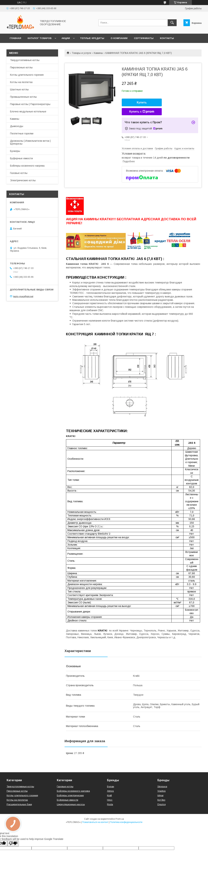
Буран (110, 786)
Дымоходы (16, 126)
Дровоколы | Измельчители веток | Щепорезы (30, 142)
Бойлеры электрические (70, 795)
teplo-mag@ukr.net (23, 296)
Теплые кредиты (92, 38)
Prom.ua (119, 819)
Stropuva (162, 786)
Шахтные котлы (19, 89)
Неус (109, 800)
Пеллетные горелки (21, 133)
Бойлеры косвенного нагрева (27, 165)
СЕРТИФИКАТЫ (143, 38)
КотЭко (161, 800)
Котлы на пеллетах (21, 82)
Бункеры (15, 151)
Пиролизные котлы (21, 67)
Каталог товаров (39, 38)
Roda (110, 804)
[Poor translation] (13, 843)
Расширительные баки (19, 804)
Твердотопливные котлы (24, 60)
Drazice (161, 804)
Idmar (160, 795)
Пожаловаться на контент (95, 822)
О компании (119, 38)
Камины (98, 53)
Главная (15, 38)
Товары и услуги (81, 53)
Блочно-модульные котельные (28, 111)
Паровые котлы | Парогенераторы (30, 104)
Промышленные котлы (23, 96)
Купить (142, 102)
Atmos (110, 791)
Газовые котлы (18, 173)
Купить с (141, 111)
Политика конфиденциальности (126, 822)
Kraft (109, 795)
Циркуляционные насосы (71, 804)
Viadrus (161, 791)
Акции (66, 38)
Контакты (167, 38)
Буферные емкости (21, 158)
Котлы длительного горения (27, 74)
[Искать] (172, 22)
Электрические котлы (23, 180)
